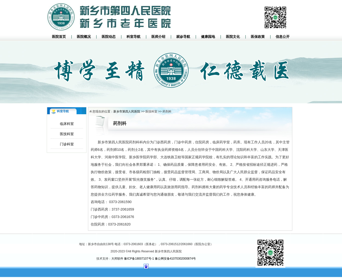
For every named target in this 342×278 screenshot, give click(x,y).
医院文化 (233, 37)
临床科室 (67, 124)
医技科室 (67, 134)
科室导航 (133, 37)
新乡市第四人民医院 (126, 111)
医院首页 (59, 37)
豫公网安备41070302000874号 (175, 258)
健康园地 (208, 37)
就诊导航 (183, 37)
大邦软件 (117, 258)
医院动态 (109, 37)
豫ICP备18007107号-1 (139, 258)
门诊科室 (67, 144)
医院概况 (84, 37)
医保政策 (258, 37)
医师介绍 (158, 37)
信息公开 (283, 37)
